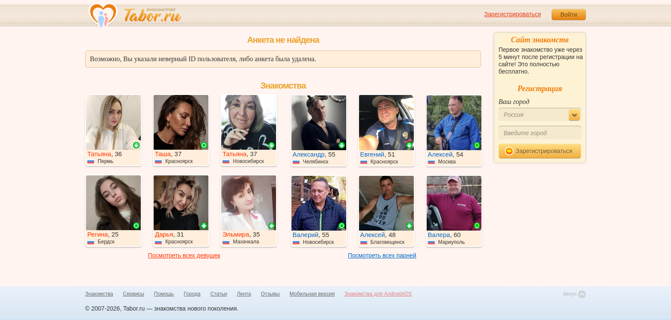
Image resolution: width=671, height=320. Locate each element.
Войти (568, 14)
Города (192, 294)
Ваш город (514, 101)
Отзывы (270, 294)
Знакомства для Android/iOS (378, 294)
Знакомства (99, 294)
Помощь (164, 294)
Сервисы (133, 294)
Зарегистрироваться (512, 14)
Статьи (219, 294)
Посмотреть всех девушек (184, 255)
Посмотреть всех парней (382, 255)
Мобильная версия (312, 294)
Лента (244, 294)
